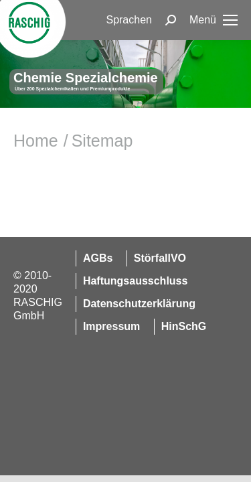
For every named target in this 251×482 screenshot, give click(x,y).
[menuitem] (129, 20)
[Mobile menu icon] (213, 20)
